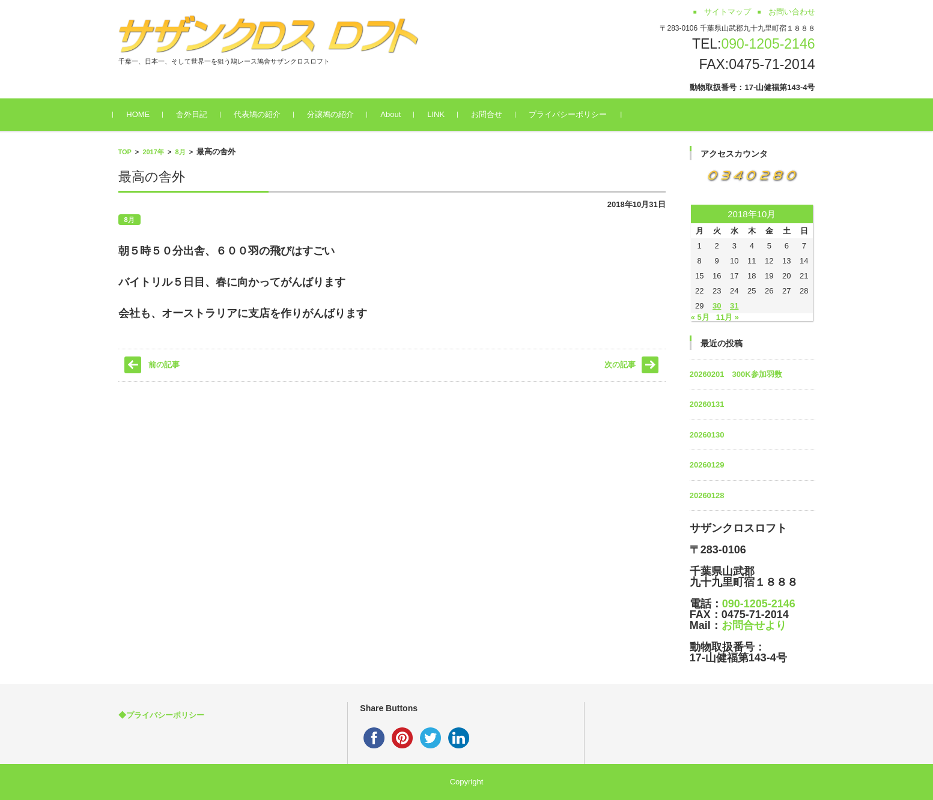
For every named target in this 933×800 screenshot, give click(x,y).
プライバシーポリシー (572, 114)
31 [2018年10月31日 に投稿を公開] (734, 305)
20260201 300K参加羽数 (736, 374)
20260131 (707, 404)
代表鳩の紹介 (262, 114)
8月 (180, 151)
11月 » (727, 317)
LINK (440, 114)
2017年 (152, 151)
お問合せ (491, 114)
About (396, 114)
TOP (125, 151)
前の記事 (164, 364)
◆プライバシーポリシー (161, 715)
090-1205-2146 (768, 44)
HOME (143, 114)
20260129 (707, 464)
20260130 (707, 434)
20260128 (707, 495)
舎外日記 (197, 114)
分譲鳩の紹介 (335, 114)
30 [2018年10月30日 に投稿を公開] (717, 305)
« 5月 (700, 317)
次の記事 (620, 364)
